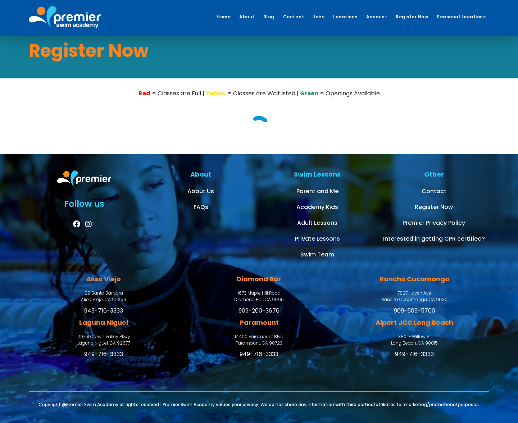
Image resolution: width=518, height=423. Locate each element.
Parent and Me (317, 191)
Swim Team (317, 254)
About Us (200, 191)
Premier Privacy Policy (434, 223)
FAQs (201, 207)
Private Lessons (317, 239)
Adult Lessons (317, 223)
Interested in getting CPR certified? (434, 239)
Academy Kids (317, 207)
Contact (434, 191)
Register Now (434, 207)
